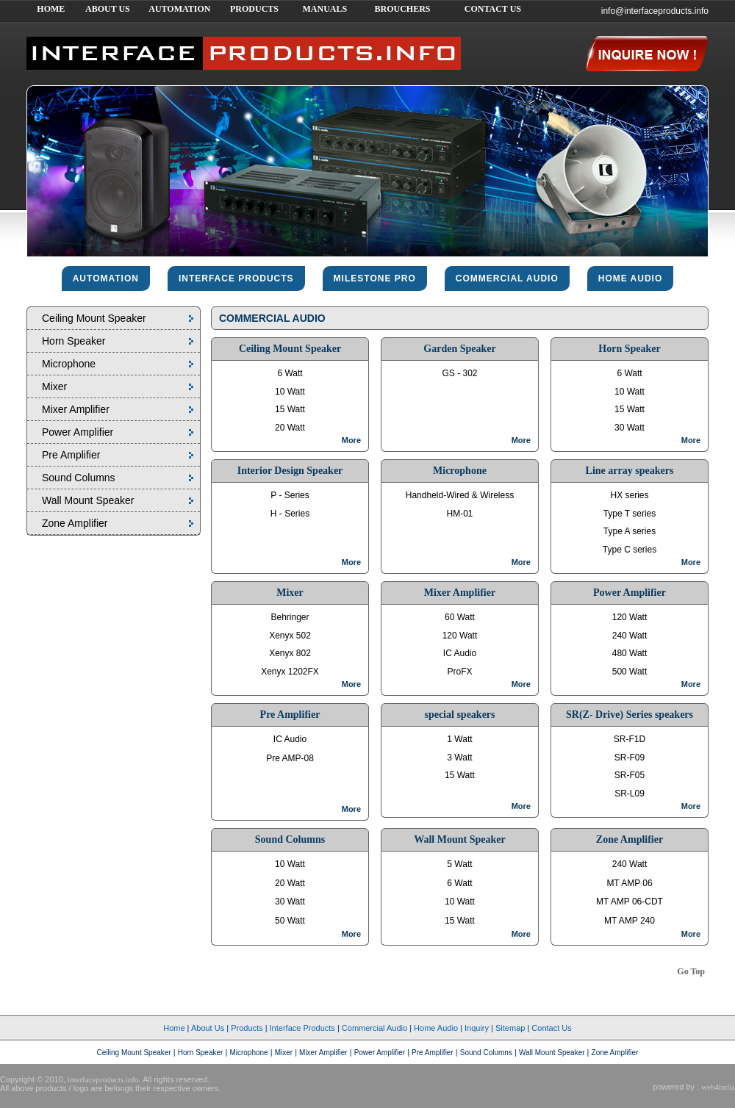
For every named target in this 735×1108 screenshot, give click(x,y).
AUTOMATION (179, 9)
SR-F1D (629, 739)
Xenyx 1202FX (290, 671)
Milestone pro (375, 278)
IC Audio (459, 653)
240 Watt (630, 635)
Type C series (629, 549)
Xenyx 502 (290, 635)
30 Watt (629, 427)
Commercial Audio (374, 1028)
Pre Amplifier (71, 455)
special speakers (459, 714)
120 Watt (460, 635)
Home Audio (436, 1028)
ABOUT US (107, 9)
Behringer (289, 617)
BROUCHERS (402, 9)
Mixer (54, 386)
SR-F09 (629, 757)
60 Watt (460, 617)
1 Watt (459, 739)
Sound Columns (78, 477)
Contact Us (551, 1028)
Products (246, 1028)
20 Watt (290, 427)
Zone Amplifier (74, 523)
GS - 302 (459, 373)
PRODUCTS (254, 9)
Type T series (629, 513)
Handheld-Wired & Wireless (460, 495)
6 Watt (289, 373)
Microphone (69, 364)
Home (173, 1028)
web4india (718, 1086)
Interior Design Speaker (290, 470)
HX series (629, 495)
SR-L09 (629, 793)
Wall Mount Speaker (88, 500)
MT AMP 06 (629, 883)
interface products (236, 278)
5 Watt (459, 864)
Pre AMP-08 (290, 758)
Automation (106, 278)
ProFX (459, 671)
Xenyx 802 (290, 653)
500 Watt (630, 671)
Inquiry (477, 1028)
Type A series (629, 531)
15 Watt (290, 409)
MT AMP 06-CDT (629, 901)
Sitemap (510, 1028)
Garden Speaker (459, 348)
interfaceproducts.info (103, 1079)
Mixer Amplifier (76, 409)
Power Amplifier (77, 432)
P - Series (289, 495)
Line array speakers (630, 470)
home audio (630, 278)
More (351, 440)
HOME (51, 9)
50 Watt (290, 920)
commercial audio (507, 278)
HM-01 (459, 513)
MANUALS (324, 9)
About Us (207, 1028)
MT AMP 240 (629, 920)
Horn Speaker (73, 341)
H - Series (289, 513)
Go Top (691, 971)
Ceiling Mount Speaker (94, 318)
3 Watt (459, 757)
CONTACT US (493, 9)
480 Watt (630, 653)
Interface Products (302, 1028)
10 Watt (290, 391)
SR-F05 (629, 775)
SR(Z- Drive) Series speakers (629, 714)
